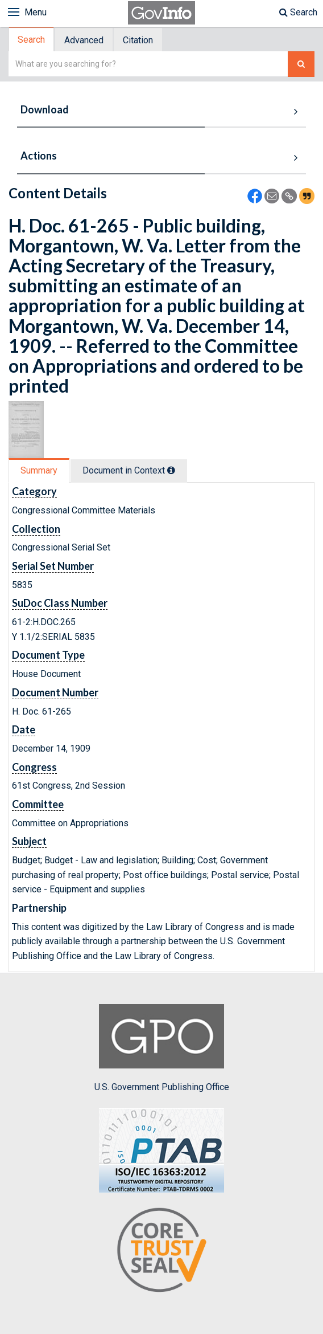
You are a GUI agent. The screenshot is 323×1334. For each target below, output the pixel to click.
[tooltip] (171, 470)
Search (298, 12)
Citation (138, 40)
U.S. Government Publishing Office (161, 1048)
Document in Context (128, 470)
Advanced (83, 40)
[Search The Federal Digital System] (301, 64)
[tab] (32, 39)
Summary (38, 470)
